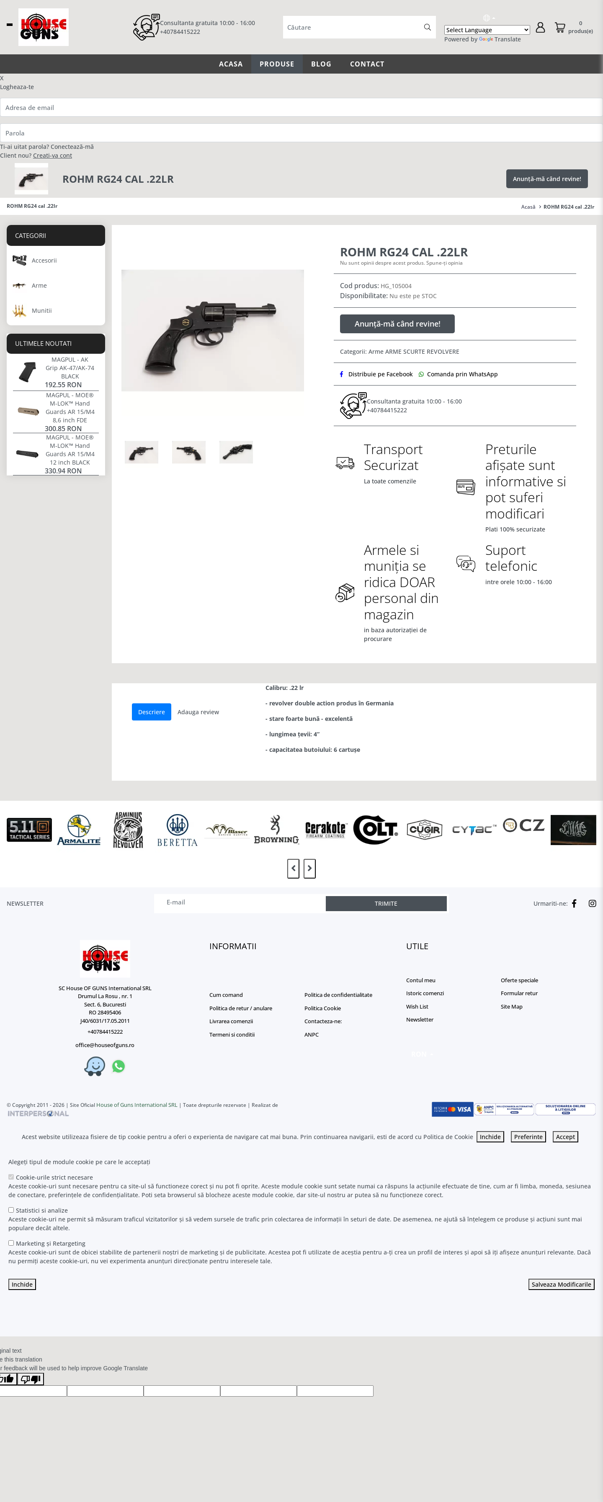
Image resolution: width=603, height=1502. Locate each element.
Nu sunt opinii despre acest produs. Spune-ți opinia (401, 262)
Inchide (490, 1137)
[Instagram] (590, 903)
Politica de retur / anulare (240, 1008)
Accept (565, 1137)
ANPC (311, 1034)
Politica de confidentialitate (338, 995)
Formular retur (519, 993)
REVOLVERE (443, 351)
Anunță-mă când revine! (547, 179)
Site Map (512, 1006)
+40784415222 (180, 32)
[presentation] (293, 868)
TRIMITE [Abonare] (386, 903)
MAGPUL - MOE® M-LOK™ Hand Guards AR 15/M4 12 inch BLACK (70, 449)
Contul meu (421, 980)
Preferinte (528, 1137)
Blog (321, 64)
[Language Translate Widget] (487, 30)
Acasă (528, 206)
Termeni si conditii (232, 1034)
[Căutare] (427, 27)
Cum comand (226, 995)
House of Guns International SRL (137, 1105)
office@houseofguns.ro (104, 1045)
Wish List (417, 1006)
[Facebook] (572, 903)
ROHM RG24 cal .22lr (569, 206)
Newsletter (419, 1019)
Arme (376, 351)
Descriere (151, 712)
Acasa (231, 64)
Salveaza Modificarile (561, 1284)
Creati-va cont (52, 155)
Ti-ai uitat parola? (24, 147)
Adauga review (198, 712)
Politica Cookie (322, 1008)
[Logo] (105, 959)
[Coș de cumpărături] (573, 27)
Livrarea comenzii (231, 1021)
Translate (500, 39)
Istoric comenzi (425, 993)
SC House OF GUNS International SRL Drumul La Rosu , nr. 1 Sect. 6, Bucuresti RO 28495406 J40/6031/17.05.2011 (105, 1004)
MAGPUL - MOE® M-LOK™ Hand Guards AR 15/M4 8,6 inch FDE (70, 407)
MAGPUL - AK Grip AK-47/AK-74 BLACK (70, 367)
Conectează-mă (72, 147)
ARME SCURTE (405, 351)
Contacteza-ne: (323, 1021)
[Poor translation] (30, 1379)
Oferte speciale (519, 980)
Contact (367, 64)
